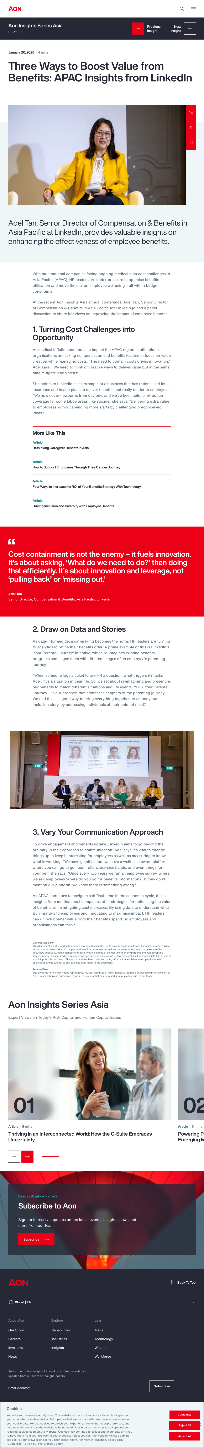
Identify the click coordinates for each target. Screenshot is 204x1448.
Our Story (16, 1330)
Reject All (185, 1425)
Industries (59, 1338)
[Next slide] (27, 1156)
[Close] (199, 1424)
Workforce (103, 1356)
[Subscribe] (36, 1239)
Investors (15, 1347)
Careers (14, 1338)
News (12, 1356)
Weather (101, 1347)
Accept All (184, 1436)
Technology (104, 1338)
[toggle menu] (193, 8)
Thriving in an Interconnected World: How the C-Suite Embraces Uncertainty (80, 1136)
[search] (182, 8)
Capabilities (60, 1330)
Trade (99, 1330)
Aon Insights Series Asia (35, 25)
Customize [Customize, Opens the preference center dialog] (184, 1415)
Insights (57, 1347)
